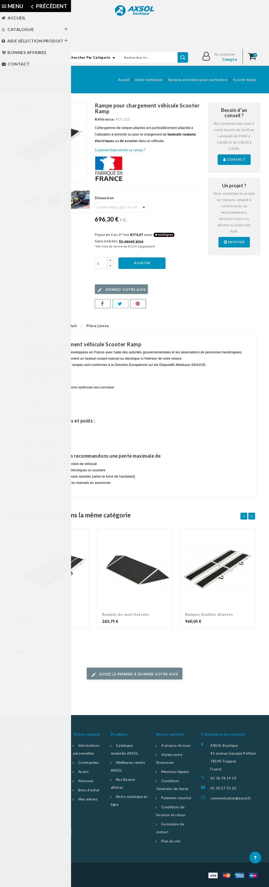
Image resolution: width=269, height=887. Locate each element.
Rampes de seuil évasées (125, 614)
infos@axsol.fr (35, 58)
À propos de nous (176, 745)
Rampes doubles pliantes (209, 614)
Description (24, 325)
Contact (234, 159)
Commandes (88, 762)
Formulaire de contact (223, 734)
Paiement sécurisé (176, 798)
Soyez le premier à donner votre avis (134, 674)
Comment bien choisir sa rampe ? (120, 150)
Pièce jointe (102, 325)
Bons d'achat (89, 790)
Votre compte (87, 734)
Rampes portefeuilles (39, 614)
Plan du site (170, 841)
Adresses (86, 781)
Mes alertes (88, 799)
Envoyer (234, 242)
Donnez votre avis (121, 290)
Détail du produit (63, 325)
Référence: (104, 119)
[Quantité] (101, 263)
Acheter (142, 263)
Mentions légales (175, 772)
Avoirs (83, 772)
